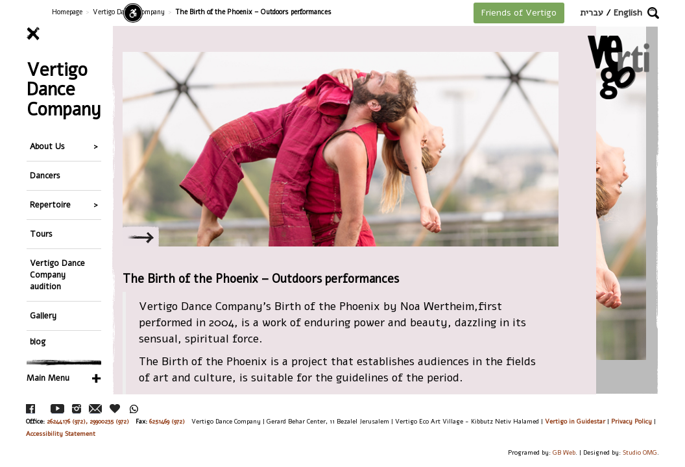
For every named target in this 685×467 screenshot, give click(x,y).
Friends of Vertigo (519, 12)
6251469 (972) (167, 421)
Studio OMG (640, 452)
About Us (47, 146)
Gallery (43, 315)
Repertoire (50, 204)
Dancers (45, 175)
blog (37, 341)
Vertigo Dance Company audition (57, 274)
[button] (653, 13)
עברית (591, 12)
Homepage (67, 12)
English (628, 12)
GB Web (564, 452)
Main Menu (48, 377)
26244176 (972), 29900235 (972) (88, 421)
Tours (41, 233)
